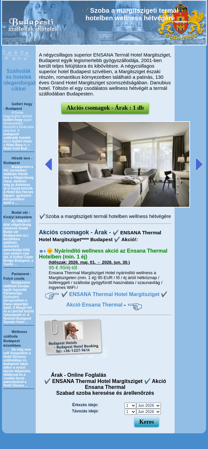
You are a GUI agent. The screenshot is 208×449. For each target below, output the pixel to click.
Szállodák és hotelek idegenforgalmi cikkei (22, 79)
